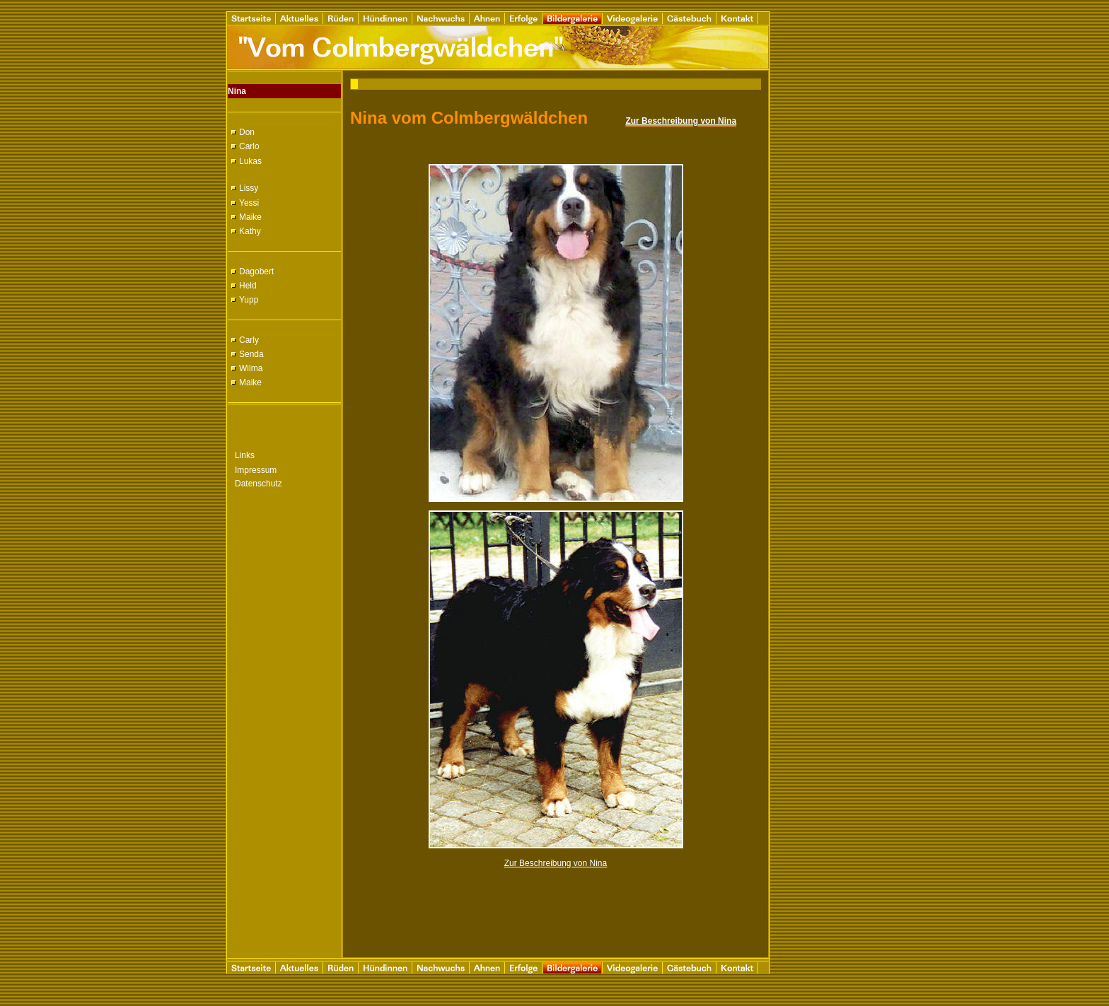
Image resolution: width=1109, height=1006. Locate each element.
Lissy (248, 188)
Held (248, 286)
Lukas (250, 161)
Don (247, 132)
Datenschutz (258, 484)
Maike (250, 217)
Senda (251, 354)
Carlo (249, 146)
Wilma (250, 368)
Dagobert (256, 271)
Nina (237, 91)
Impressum (256, 470)
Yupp (248, 300)
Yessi (249, 203)
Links (245, 455)
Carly (249, 340)
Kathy (250, 231)
